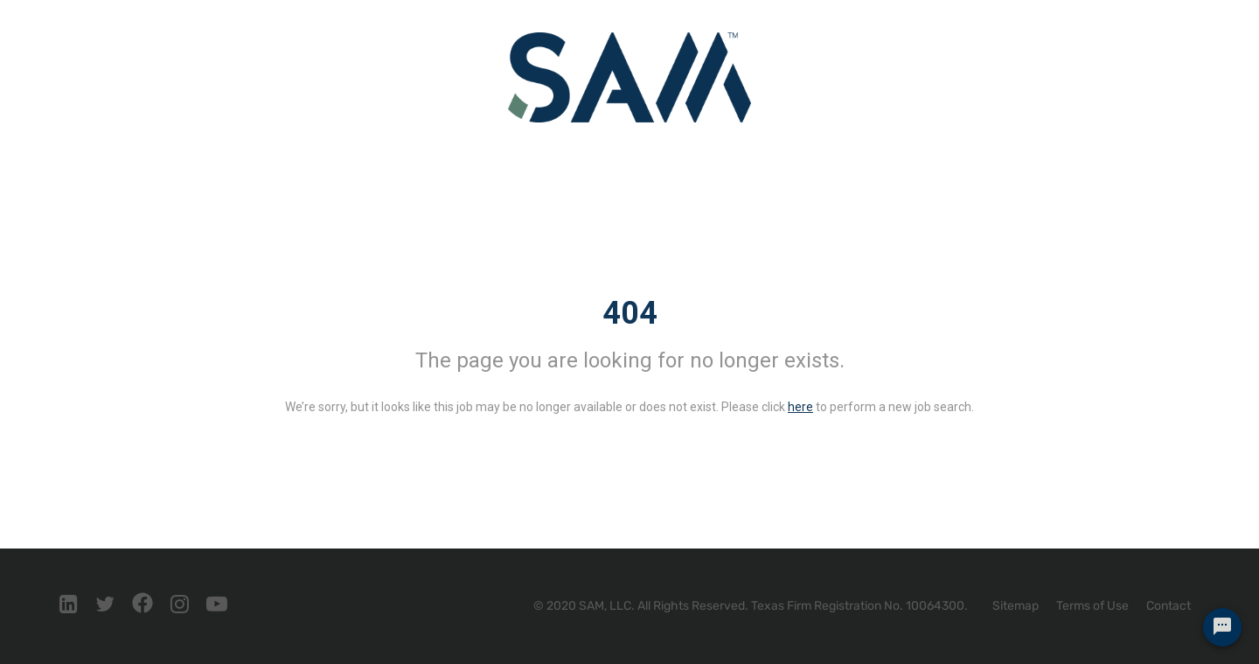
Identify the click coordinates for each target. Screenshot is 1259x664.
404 (629, 313)
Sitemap (1015, 605)
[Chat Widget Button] (1222, 627)
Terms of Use (1092, 605)
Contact (1168, 605)
